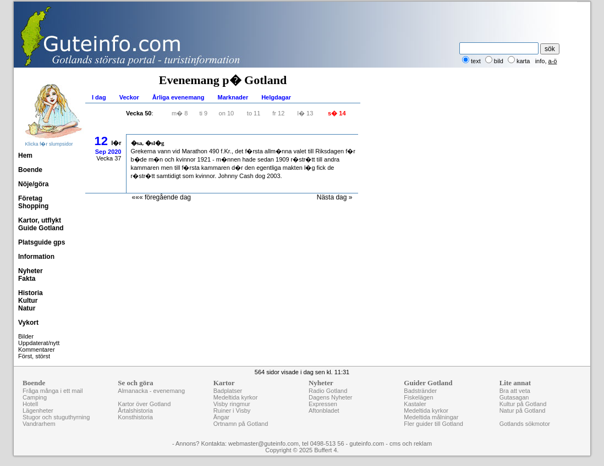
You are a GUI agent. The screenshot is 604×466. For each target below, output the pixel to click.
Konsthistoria (135, 417)
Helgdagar (276, 97)
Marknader (233, 97)
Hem (25, 155)
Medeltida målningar (431, 417)
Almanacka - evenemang (151, 390)
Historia (30, 293)
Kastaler (415, 404)
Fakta (26, 278)
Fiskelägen (418, 397)
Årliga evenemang (178, 97)
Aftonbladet (324, 410)
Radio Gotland (328, 390)
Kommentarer (36, 349)
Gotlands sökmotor (524, 423)
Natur (26, 308)
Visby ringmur (231, 404)
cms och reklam (410, 443)
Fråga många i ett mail (53, 390)
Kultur (27, 300)
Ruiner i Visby (232, 410)
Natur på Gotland (522, 410)
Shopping (33, 206)
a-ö (552, 61)
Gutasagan (514, 397)
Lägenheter (38, 410)
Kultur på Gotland (523, 404)
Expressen (323, 404)
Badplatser (228, 390)
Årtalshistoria (135, 410)
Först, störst (34, 356)
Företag (30, 198)
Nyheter (30, 271)
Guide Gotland (41, 228)
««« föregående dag (161, 197)
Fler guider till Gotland (433, 423)
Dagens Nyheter (331, 397)
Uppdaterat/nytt (38, 343)
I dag (99, 97)
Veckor (129, 97)
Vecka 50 (139, 113)
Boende (30, 170)
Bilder (26, 336)
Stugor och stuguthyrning (56, 417)
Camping (35, 397)
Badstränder (420, 390)
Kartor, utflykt (39, 220)
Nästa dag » (335, 197)
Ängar (221, 417)
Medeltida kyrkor (235, 397)
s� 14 (336, 113)
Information (36, 256)
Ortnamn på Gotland (240, 423)
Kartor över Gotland (144, 404)
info (540, 61)
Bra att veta (514, 390)
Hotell (30, 404)
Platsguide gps (41, 242)
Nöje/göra (33, 184)
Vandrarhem (39, 423)
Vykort (28, 322)
